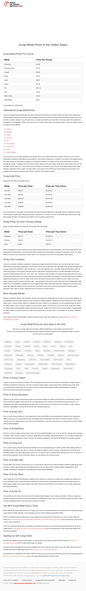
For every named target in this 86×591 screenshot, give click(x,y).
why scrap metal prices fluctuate (15, 556)
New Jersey (9, 359)
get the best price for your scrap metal (56, 576)
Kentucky (17, 351)
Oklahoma (8, 364)
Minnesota (8, 355)
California (47, 342)
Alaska (17, 342)
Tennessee (8, 368)
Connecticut (69, 342)
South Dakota (70, 364)
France (8, 135)
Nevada (60, 355)
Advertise (61, 580)
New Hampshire (73, 355)
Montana (40, 355)
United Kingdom (11, 152)
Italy (7, 140)
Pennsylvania (30, 364)
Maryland (47, 351)
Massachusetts (59, 351)
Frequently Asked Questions (45, 580)
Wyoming (19, 373)
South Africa (10, 146)
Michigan (71, 351)
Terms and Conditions (10, 580)
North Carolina (45, 359)
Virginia (44, 368)
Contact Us (72, 580)
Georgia (27, 346)
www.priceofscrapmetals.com (25, 583)
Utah (26, 368)
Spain (8, 149)
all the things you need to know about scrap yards (28, 528)
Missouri (30, 355)
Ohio (68, 359)
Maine (38, 351)
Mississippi (19, 355)
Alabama (8, 342)
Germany (9, 138)
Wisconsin (8, 373)
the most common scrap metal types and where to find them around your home (35, 519)
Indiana (62, 346)
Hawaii (36, 346)
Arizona (26, 342)
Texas (18, 368)
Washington (55, 368)
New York (33, 359)
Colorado (58, 342)
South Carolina (56, 364)
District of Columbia (33, 373)
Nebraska (51, 355)
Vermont (35, 368)
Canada (8, 129)
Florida (18, 346)
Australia (9, 132)
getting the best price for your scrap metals (43, 549)
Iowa (70, 346)
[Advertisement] (43, 25)
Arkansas (36, 342)
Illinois (53, 346)
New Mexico (21, 359)
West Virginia (68, 368)
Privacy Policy (27, 580)
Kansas (7, 351)
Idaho (45, 346)
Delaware (8, 346)
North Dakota (58, 359)
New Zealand (10, 143)
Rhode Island (43, 364)
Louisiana (28, 351)
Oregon (18, 364)
